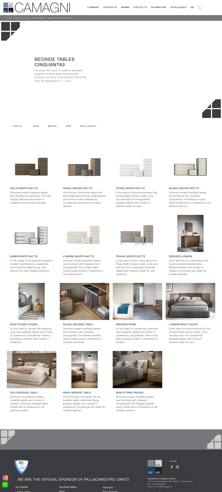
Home (9, 18)
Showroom (158, 7)
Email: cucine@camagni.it (160, 486)
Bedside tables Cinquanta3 (59, 18)
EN (192, 7)
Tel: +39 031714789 (156, 484)
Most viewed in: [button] (88, 126)
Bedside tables (38, 18)
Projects (140, 7)
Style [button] (68, 126)
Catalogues (178, 7)
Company (93, 7)
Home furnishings (22, 18)
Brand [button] (36, 126)
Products (110, 7)
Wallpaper (108, 487)
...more (66, 81)
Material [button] (52, 126)
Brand (125, 7)
